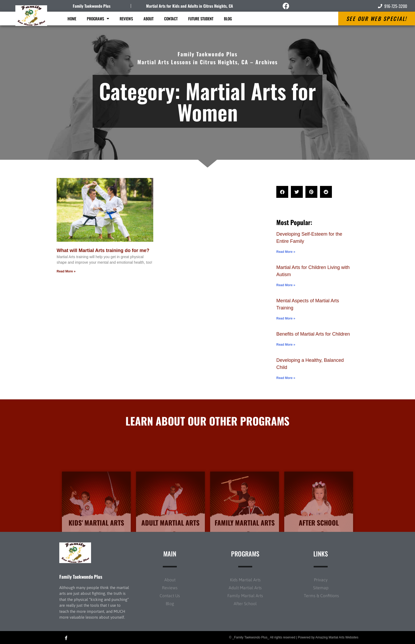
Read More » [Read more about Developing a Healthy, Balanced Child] (285, 378)
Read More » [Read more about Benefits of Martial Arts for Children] (285, 344)
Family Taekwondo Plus (91, 6)
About (148, 18)
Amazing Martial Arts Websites (337, 637)
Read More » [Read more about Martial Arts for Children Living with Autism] (285, 285)
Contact (171, 18)
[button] (282, 192)
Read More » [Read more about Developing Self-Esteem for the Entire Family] (285, 252)
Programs (98, 18)
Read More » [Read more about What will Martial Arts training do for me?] (66, 271)
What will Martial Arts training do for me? (103, 250)
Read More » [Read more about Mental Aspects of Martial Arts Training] (285, 318)
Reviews (126, 18)
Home (71, 18)
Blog (228, 18)
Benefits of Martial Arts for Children (313, 334)
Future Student (200, 18)
